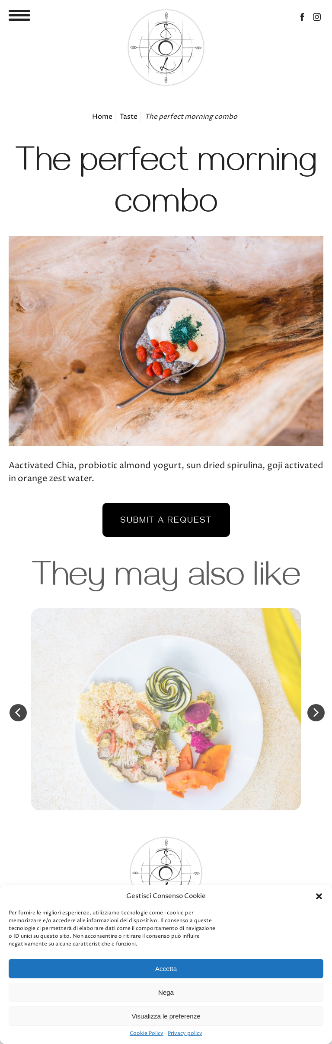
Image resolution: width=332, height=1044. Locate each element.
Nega (166, 992)
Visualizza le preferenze (166, 1016)
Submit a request (166, 521)
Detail (166, 709)
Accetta (166, 968)
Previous (18, 712)
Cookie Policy (146, 1033)
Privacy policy (185, 1033)
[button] (319, 896)
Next (316, 712)
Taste (128, 116)
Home (102, 116)
